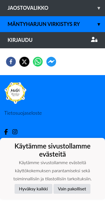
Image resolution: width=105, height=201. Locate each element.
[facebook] (11, 62)
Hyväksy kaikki (33, 188)
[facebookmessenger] (51, 62)
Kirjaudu (52, 40)
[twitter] (24, 62)
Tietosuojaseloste (23, 113)
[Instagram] (17, 132)
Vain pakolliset (72, 188)
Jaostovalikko (56, 8)
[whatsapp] (38, 62)
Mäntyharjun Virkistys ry (56, 24)
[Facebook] (8, 132)
